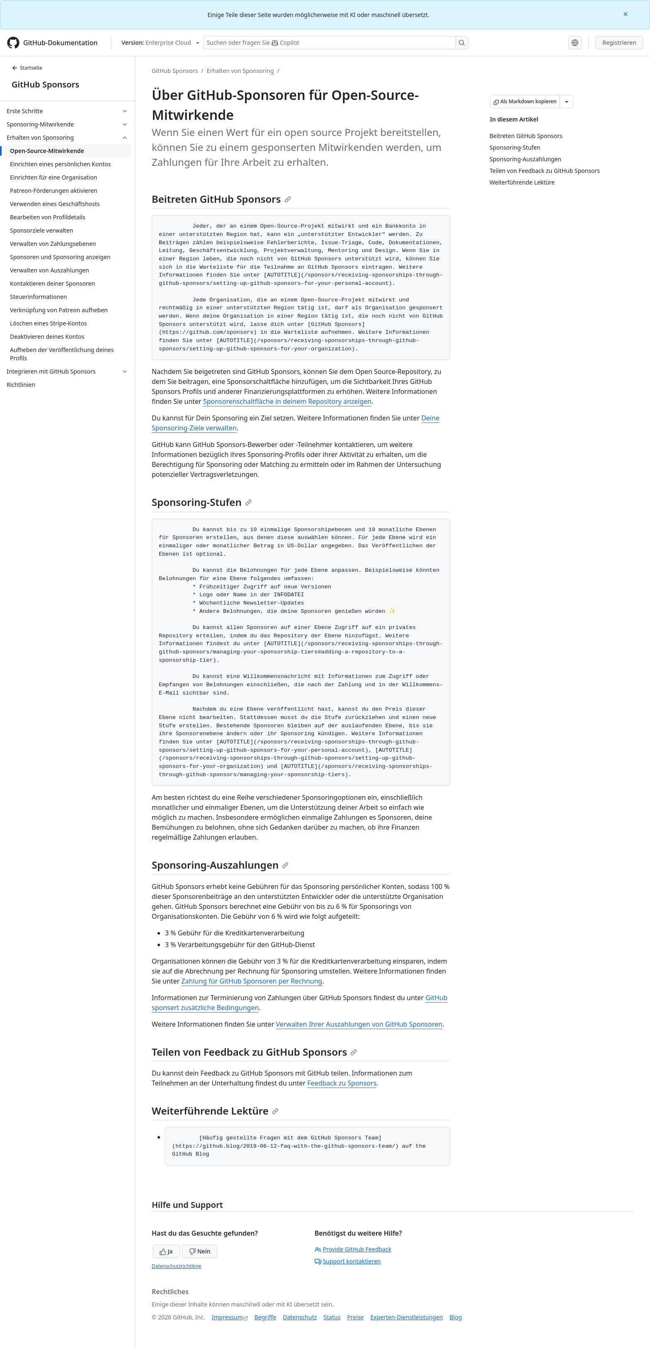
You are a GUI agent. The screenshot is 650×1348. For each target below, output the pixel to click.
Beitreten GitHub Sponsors (221, 199)
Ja (166, 1251)
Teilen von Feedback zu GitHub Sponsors (254, 1052)
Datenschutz (300, 1317)
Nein (199, 1251)
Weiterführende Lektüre (215, 1110)
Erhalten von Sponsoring (240, 71)
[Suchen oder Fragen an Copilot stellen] (335, 42)
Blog (456, 1317)
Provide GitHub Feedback (353, 1249)
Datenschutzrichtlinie (176, 1266)
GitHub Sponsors (45, 84)
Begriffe (265, 1317)
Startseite (27, 67)
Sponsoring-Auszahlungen (220, 865)
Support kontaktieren (348, 1261)
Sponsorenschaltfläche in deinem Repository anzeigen (287, 401)
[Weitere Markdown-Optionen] (567, 101)
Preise (355, 1317)
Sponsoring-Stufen (202, 502)
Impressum (227, 1317)
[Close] (626, 13)
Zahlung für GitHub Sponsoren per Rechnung (251, 981)
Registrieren (619, 42)
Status (331, 1317)
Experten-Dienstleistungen (406, 1317)
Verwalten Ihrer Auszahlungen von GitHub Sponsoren (359, 1024)
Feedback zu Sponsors (341, 1083)
